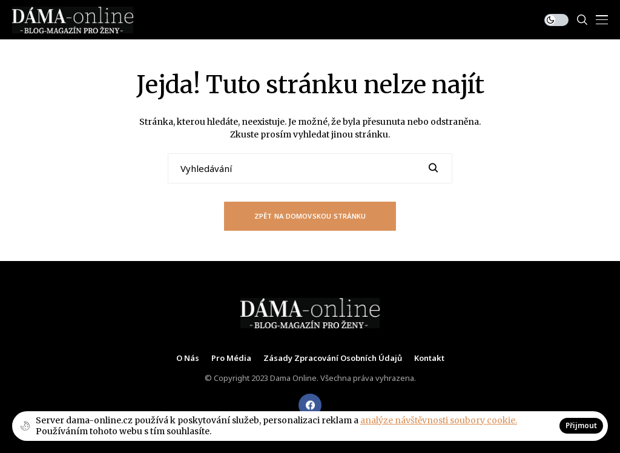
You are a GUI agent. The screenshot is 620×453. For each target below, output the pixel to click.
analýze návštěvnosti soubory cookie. (438, 420)
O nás (187, 358)
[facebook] (310, 405)
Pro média (231, 358)
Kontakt (429, 358)
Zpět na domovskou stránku (310, 215)
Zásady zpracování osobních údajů (332, 358)
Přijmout (581, 425)
